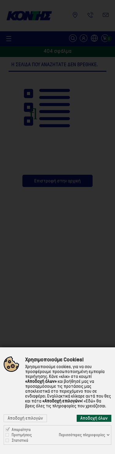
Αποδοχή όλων (94, 418)
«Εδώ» (89, 401)
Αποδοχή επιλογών (25, 418)
